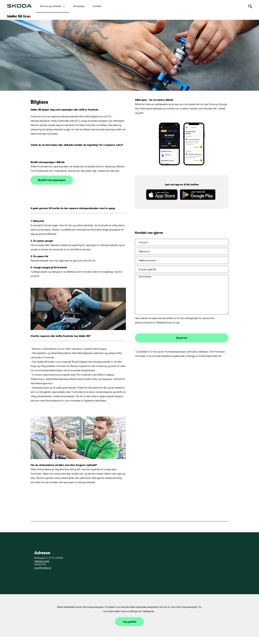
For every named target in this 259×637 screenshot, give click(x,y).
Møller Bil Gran (18, 16)
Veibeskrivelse (41, 561)
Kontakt (97, 6)
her (177, 322)
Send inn (181, 338)
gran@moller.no (42, 567)
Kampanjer (79, 6)
